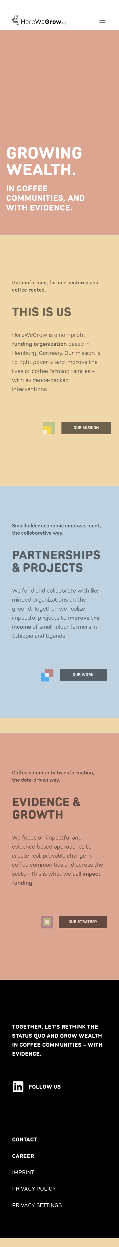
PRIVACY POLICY (34, 1188)
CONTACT (24, 1139)
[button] (102, 23)
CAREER (23, 1156)
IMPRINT (23, 1172)
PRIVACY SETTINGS (37, 1205)
